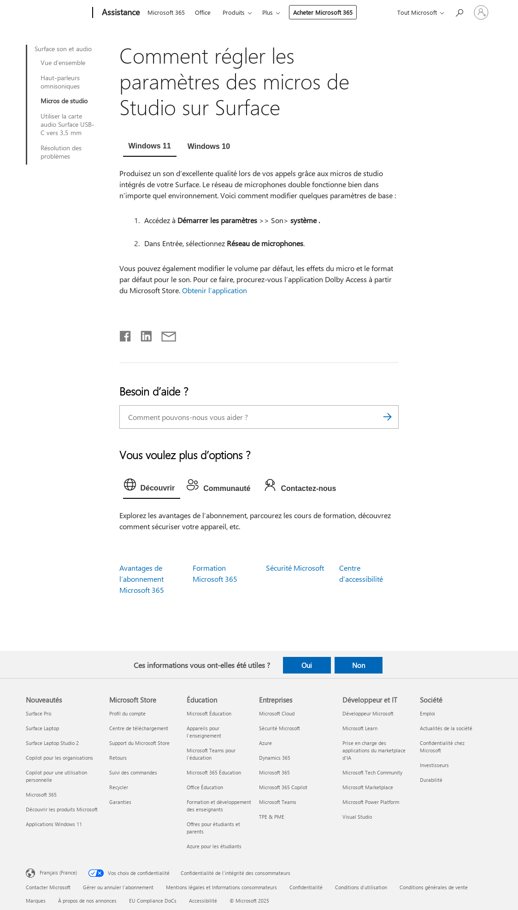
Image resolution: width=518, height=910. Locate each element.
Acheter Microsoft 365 (323, 12)
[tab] (150, 147)
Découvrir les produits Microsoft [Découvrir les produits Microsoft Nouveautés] (62, 809)
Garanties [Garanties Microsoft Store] (120, 801)
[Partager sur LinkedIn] (142, 334)
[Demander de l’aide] (459, 11)
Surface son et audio (63, 49)
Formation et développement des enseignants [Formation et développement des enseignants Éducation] (219, 805)
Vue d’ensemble (63, 63)
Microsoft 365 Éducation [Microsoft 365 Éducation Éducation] (214, 772)
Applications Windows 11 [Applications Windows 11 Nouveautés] (54, 824)
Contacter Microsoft (48, 887)
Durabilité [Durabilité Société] (431, 779)
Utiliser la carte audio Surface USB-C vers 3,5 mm (67, 124)
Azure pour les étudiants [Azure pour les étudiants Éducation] (214, 846)
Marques (36, 900)
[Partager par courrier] (164, 334)
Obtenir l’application (214, 290)
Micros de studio (64, 101)
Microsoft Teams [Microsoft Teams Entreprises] (277, 801)
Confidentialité (306, 887)
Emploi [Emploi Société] (427, 713)
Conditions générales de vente (434, 887)
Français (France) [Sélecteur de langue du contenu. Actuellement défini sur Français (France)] (58, 872)
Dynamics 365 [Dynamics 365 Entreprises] (274, 757)
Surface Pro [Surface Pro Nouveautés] (38, 713)
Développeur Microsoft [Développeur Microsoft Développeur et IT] (368, 713)
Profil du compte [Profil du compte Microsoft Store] (127, 713)
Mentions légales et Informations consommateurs (221, 887)
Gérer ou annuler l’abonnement (118, 887)
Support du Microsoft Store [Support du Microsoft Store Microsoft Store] (139, 742)
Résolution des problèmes (61, 152)
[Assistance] (119, 12)
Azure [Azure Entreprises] (265, 742)
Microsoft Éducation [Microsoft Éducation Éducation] (209, 713)
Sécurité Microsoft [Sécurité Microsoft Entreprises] (279, 728)
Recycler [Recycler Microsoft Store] (118, 787)
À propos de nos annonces (87, 900)
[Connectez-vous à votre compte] (481, 12)
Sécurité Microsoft (295, 568)
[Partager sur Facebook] (125, 334)
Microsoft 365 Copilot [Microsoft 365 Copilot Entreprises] (283, 787)
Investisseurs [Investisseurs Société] (434, 765)
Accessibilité (203, 900)
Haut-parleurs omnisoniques (60, 82)
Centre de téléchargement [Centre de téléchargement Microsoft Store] (138, 728)
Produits (234, 12)
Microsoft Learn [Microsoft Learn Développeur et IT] (359, 728)
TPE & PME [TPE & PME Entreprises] (271, 816)
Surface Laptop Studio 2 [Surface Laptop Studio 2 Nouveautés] (52, 742)
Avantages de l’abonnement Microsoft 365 (141, 579)
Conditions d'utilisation (361, 887)
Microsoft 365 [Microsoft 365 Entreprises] (274, 772)
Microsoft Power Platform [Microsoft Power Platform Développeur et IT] (370, 801)
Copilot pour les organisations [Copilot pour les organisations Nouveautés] (59, 757)
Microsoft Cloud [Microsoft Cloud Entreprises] (276, 713)
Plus (267, 12)
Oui (306, 665)
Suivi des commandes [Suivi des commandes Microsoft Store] (133, 772)
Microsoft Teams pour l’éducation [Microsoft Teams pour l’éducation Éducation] (211, 754)
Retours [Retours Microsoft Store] (118, 757)
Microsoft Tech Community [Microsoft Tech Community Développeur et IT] (372, 772)
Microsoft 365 (166, 12)
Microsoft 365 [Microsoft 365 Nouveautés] (41, 794)
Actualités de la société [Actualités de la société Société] (446, 728)
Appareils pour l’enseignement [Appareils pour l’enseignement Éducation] (204, 732)
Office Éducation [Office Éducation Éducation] (205, 787)
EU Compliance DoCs (153, 900)
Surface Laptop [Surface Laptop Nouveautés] (42, 728)
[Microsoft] (57, 12)
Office (203, 12)
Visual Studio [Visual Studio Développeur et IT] (357, 816)
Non (358, 665)
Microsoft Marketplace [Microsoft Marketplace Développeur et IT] (367, 787)
